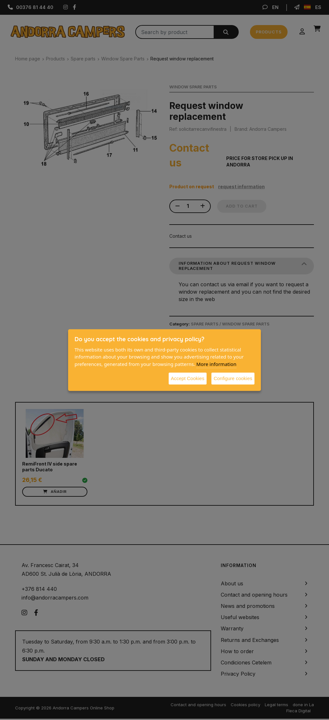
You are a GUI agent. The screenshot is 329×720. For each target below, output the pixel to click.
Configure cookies (233, 378)
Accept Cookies (187, 378)
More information (216, 363)
